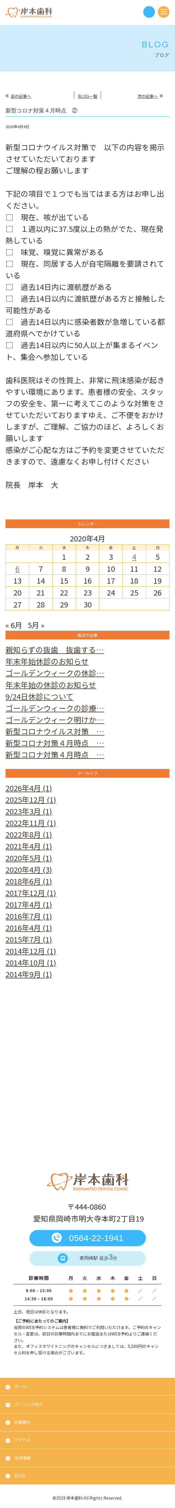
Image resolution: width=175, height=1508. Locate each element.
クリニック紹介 (28, 1404)
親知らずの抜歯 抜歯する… (55, 649)
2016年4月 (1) (29, 927)
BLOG (19, 1475)
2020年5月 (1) (29, 857)
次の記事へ (147, 96)
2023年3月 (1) (29, 811)
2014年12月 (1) (31, 950)
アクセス (22, 1440)
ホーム (20, 1386)
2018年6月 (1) (29, 881)
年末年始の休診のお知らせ (51, 684)
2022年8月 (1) (29, 834)
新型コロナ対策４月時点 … (55, 742)
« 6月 (14, 624)
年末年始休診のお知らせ (47, 661)
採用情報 (22, 1458)
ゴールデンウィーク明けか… (55, 719)
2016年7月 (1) (29, 915)
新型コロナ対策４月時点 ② (41, 110)
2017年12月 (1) (31, 892)
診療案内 (22, 1422)
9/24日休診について (39, 696)
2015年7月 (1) (29, 939)
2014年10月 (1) (31, 962)
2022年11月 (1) (31, 822)
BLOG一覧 (87, 96)
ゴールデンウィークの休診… (55, 672)
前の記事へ (21, 96)
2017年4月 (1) (29, 904)
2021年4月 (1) (29, 845)
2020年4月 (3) (29, 869)
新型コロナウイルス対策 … (55, 731)
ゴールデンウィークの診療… (55, 707)
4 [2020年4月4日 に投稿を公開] (134, 556)
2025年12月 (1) (31, 799)
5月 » (36, 624)
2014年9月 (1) (29, 974)
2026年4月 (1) (29, 787)
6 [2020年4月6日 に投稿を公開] (17, 568)
